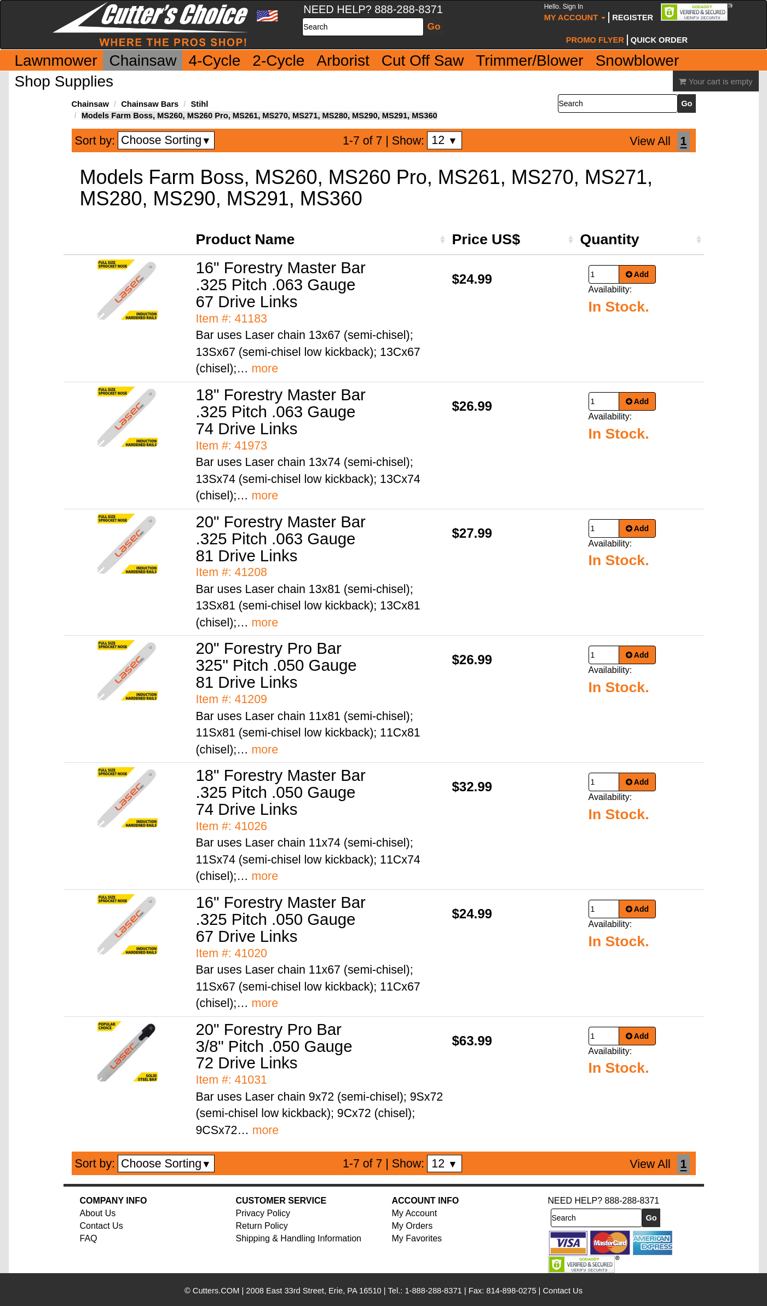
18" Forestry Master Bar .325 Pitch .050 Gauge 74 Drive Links (281, 792)
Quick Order (659, 40)
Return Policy (262, 1225)
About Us (98, 1213)
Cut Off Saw (423, 60)
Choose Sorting (166, 140)
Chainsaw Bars (149, 104)
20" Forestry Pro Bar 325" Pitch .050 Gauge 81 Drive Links (276, 665)
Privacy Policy (263, 1213)
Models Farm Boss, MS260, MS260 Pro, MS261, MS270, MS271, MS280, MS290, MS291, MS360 (259, 115)
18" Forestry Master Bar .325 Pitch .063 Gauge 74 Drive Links (281, 412)
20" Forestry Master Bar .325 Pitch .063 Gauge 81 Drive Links (281, 539)
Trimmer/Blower (530, 60)
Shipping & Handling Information (298, 1238)
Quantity (609, 239)
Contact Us (101, 1225)
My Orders (412, 1225)
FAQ (88, 1238)
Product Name (245, 239)
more (264, 368)
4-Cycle (214, 60)
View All (650, 141)
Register (632, 17)
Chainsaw (142, 60)
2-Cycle (278, 60)
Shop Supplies (64, 81)
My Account (575, 12)
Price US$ (486, 239)
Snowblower (637, 60)
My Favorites (417, 1238)
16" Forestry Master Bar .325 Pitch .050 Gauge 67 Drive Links (281, 919)
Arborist (342, 60)
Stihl (199, 104)
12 (444, 140)
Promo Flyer (595, 40)
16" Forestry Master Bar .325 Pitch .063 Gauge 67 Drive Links (281, 284)
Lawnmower (56, 60)
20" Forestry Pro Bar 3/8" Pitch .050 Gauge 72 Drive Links (274, 1046)
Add (637, 274)
